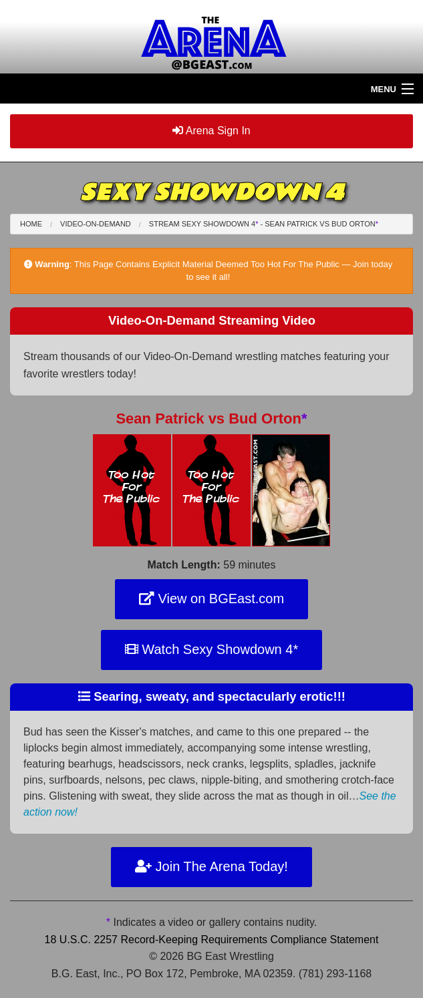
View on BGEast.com (211, 598)
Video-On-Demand (95, 224)
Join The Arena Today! (211, 866)
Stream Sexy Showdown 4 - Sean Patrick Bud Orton (263, 224)
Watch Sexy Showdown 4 (211, 649)
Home (31, 224)
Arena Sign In (211, 130)
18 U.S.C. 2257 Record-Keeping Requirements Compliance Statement (212, 939)
